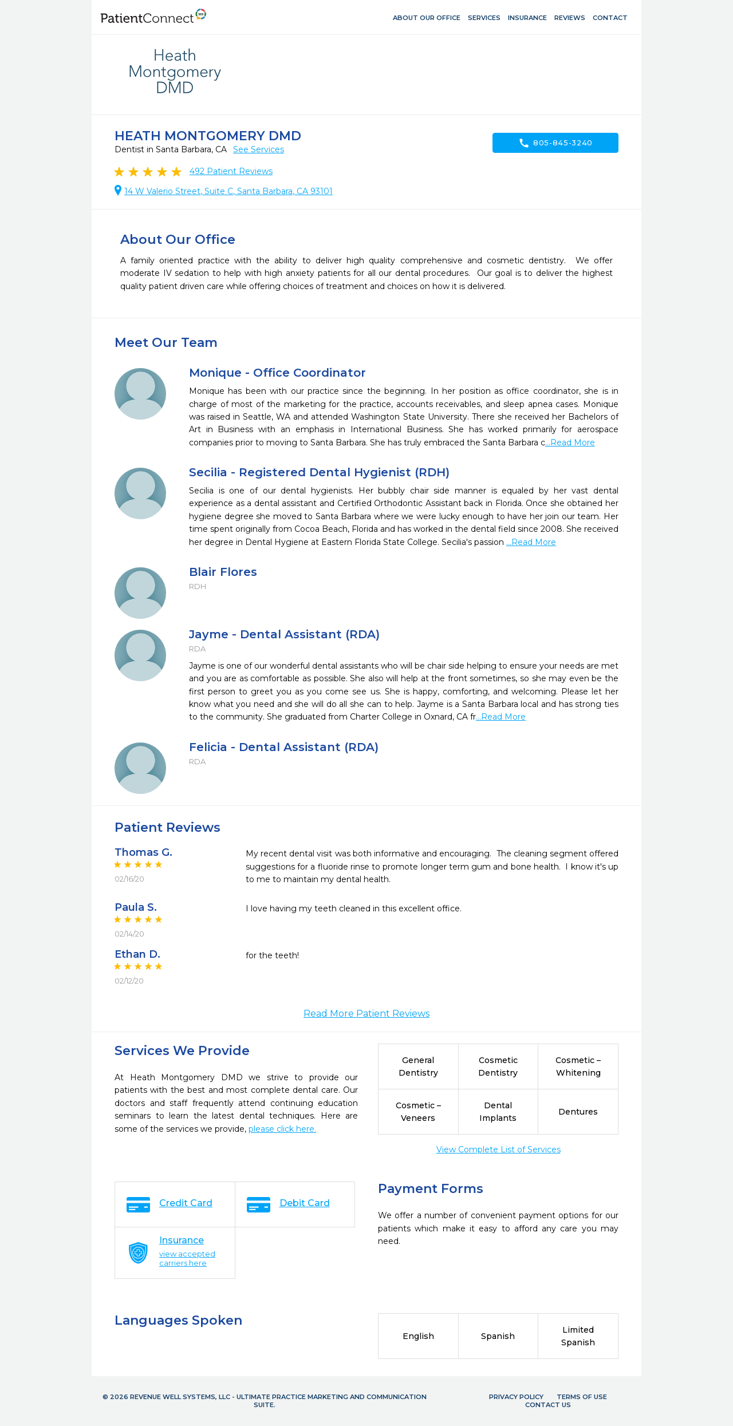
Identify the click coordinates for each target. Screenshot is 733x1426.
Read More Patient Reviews (366, 1013)
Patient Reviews (231, 171)
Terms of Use (582, 1397)
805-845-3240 (555, 143)
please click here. (282, 1129)
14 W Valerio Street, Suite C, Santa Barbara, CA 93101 (228, 191)
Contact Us (548, 1405)
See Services (258, 149)
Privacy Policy (516, 1397)
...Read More (570, 442)
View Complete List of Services (498, 1149)
